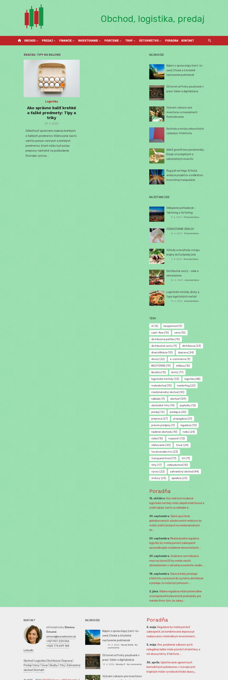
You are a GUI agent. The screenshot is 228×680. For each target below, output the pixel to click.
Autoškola (22, 662)
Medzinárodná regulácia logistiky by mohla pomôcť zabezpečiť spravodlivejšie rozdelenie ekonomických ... (178, 525)
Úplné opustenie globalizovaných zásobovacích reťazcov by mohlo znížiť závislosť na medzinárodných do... (180, 507)
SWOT (72, 667)
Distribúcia (46, 638)
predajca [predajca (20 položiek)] (162, 405)
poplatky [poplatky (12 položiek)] (162, 398)
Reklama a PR (49, 657)
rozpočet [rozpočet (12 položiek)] (196, 425)
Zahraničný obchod (61, 642)
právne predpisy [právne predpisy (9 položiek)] (190, 412)
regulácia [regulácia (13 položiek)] (162, 418)
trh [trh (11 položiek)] (188, 445)
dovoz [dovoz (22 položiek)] (160, 352)
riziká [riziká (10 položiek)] (177, 425)
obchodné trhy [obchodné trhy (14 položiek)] (186, 392)
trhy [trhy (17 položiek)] (203, 445)
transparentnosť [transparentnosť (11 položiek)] (166, 445)
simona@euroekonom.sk (53, 614)
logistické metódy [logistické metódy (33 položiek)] (168, 372)
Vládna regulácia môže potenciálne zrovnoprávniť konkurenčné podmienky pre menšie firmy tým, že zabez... (178, 578)
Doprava (59, 638)
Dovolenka (54, 676)
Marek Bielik (120, 627)
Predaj (47, 40)
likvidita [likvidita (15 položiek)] (161, 365)
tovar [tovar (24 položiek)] (184, 432)
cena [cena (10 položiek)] (159, 332)
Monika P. (120, 643)
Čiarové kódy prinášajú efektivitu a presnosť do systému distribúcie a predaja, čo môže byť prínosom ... (180, 560)
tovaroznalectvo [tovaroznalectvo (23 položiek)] (167, 438)
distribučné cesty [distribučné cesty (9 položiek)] (167, 339)
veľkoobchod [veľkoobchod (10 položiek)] (164, 451)
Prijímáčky (62, 662)
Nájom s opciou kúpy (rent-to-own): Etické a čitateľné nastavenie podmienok (187, 70)
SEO (37, 657)
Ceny (19, 642)
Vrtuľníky (65, 657)
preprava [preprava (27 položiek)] (183, 405)
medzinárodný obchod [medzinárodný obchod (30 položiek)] (170, 385)
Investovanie (88, 40)
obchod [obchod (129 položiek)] (162, 392)
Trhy (129, 40)
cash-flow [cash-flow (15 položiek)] (198, 326)
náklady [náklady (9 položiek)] (199, 385)
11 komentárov (196, 233)
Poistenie (111, 40)
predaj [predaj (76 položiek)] (181, 398)
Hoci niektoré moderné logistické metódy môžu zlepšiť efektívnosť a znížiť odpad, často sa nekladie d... (181, 490)
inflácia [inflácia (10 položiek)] (185, 359)
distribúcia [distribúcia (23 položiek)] (194, 339)
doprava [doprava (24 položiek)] (188, 346)
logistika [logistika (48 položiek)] (195, 372)
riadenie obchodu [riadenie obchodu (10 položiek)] (188, 418)
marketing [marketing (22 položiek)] (188, 379)
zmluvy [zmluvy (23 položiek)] (195, 458)
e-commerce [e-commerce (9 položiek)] (182, 352)
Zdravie (62, 667)
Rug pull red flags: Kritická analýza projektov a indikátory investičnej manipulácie (189, 175)
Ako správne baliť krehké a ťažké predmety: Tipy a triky (46, 113)
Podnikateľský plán (27, 671)
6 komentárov (197, 280)
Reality (34, 662)
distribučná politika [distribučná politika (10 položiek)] (184, 332)
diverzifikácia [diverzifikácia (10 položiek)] (164, 346)
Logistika (46, 105)
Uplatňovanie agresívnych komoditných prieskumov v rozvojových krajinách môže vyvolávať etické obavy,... (180, 649)
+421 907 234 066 (50, 618)
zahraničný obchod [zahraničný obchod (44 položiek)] (168, 458)
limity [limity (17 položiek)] (180, 365)
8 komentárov (196, 259)
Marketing (63, 671)
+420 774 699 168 (50, 623)
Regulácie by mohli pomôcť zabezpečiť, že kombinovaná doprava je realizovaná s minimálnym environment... (180, 614)
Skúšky (30, 676)
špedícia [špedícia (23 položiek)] (162, 465)
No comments (135, 627)
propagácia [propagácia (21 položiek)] (163, 412)
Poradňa (171, 40)
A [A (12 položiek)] (157, 326)
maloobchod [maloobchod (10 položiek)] (164, 379)
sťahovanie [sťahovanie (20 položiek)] (163, 432)
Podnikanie (22, 667)
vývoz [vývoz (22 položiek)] (186, 451)
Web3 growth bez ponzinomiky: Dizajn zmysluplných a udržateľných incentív (188, 154)
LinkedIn (43, 628)
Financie (65, 40)
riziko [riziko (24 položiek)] (160, 425)
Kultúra (20, 676)
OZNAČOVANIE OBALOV (183, 229)
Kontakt (187, 40)
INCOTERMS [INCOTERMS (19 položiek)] (163, 359)
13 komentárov (196, 217)
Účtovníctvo (149, 40)
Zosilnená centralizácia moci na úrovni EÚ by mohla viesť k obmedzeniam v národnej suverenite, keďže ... (182, 543)
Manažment (47, 662)
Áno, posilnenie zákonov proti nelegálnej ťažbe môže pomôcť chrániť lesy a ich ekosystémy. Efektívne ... (179, 631)
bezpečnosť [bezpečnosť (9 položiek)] (175, 326)
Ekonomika (49, 667)
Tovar (27, 642)
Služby (36, 642)
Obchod (30, 40)
